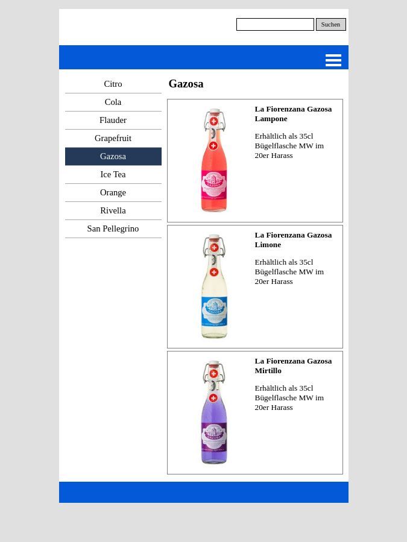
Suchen (330, 24)
